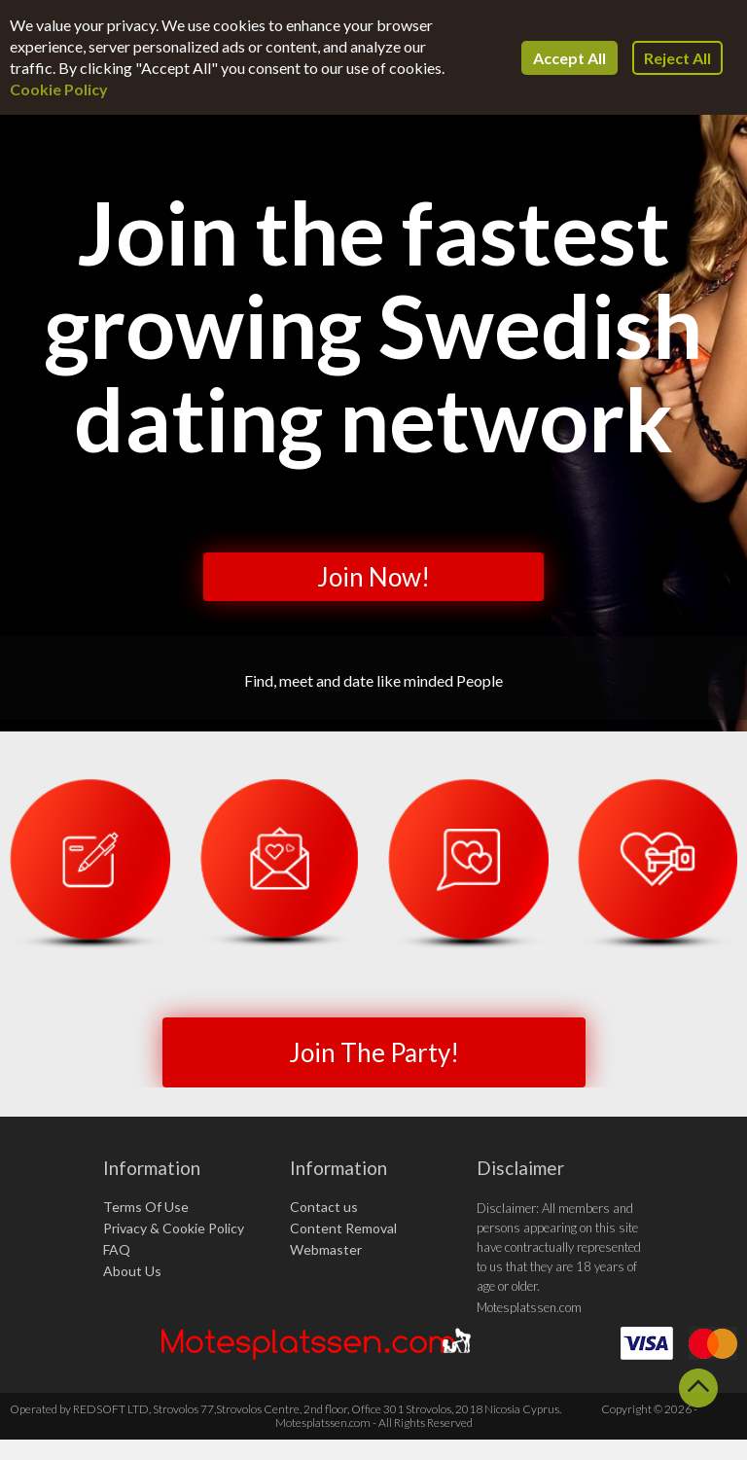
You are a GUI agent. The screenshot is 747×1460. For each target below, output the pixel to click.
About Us (132, 1271)
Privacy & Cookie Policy (173, 1228)
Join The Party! (374, 1052)
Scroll (698, 1388)
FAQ (116, 1249)
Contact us (324, 1206)
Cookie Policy (59, 89)
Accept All (569, 58)
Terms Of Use (146, 1206)
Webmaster (326, 1249)
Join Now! (373, 576)
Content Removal (343, 1228)
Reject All (677, 58)
